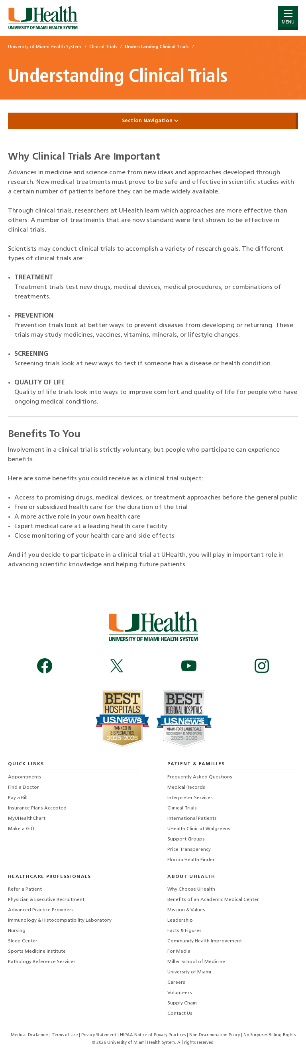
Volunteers (179, 993)
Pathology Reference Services (42, 961)
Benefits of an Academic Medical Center (213, 899)
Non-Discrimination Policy (214, 1035)
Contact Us (179, 1013)
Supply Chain (182, 1003)
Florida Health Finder (191, 860)
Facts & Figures (184, 930)
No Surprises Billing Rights (269, 1035)
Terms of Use (65, 1035)
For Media (178, 951)
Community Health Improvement (204, 941)
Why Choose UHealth (191, 889)
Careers (176, 982)
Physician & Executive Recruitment (46, 899)
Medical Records (186, 787)
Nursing (17, 930)
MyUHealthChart (26, 818)
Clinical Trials (182, 808)
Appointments (24, 777)
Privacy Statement (99, 1035)
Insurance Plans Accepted (37, 808)
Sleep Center (22, 941)
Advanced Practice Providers (41, 910)
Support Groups (186, 839)
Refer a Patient (25, 889)
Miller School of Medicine (196, 961)
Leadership (180, 920)
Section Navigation (153, 120)
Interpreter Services (190, 798)
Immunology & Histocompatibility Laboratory (60, 920)
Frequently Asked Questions (199, 777)
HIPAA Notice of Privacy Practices (153, 1035)
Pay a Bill (17, 798)
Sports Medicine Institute (37, 951)
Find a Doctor (23, 787)
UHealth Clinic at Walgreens (198, 829)
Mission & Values (186, 910)
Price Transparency (189, 849)
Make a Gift (21, 829)
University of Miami (189, 972)
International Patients (192, 818)
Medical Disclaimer (30, 1035)
